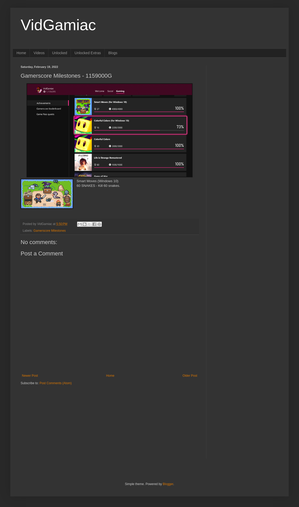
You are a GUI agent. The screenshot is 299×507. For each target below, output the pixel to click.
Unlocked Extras (87, 53)
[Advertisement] (53, 417)
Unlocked (59, 53)
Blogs (112, 53)
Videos (39, 53)
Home (21, 53)
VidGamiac (58, 25)
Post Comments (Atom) (55, 383)
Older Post (189, 375)
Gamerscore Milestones (50, 230)
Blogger (168, 484)
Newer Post (30, 375)
